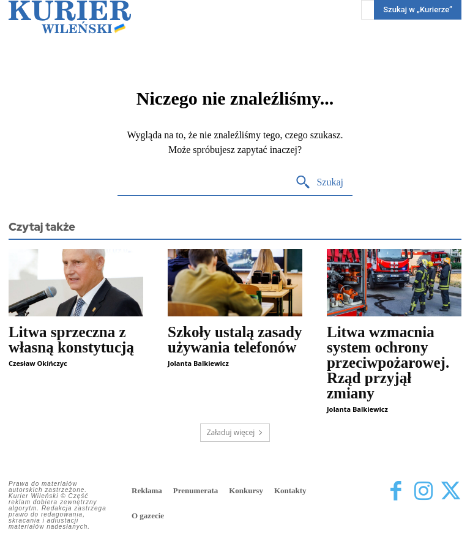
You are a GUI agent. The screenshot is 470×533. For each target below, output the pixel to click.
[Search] (319, 183)
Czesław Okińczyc (38, 363)
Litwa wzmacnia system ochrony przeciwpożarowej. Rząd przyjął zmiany (388, 362)
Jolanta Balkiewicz (198, 363)
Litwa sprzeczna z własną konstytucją (71, 340)
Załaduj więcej (235, 432)
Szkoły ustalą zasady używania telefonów (235, 340)
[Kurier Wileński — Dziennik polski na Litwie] (70, 17)
